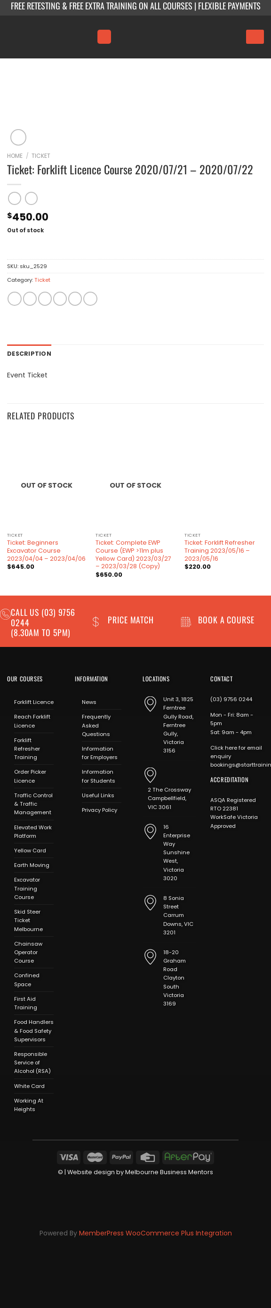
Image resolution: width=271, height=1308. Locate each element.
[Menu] (104, 36)
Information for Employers (100, 752)
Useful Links (98, 794)
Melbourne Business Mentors (169, 1172)
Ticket (41, 156)
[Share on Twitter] (45, 299)
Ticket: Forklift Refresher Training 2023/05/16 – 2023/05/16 (219, 549)
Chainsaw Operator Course (28, 951)
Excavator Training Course (27, 887)
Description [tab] (27, 353)
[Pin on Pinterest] (75, 299)
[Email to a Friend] (60, 299)
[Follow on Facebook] (81, 831)
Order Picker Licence (30, 776)
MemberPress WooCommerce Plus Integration (155, 1232)
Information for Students (98, 776)
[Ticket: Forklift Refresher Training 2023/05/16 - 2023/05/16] (224, 479)
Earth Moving (31, 864)
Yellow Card (30, 849)
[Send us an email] (108, 831)
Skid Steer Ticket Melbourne (28, 919)
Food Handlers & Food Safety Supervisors (34, 1029)
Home (15, 156)
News (89, 701)
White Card (29, 1085)
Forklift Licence (34, 701)
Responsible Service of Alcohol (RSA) (32, 1061)
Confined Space (27, 979)
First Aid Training (25, 1002)
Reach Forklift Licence (32, 720)
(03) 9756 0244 (231, 698)
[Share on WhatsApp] (14, 299)
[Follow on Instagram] (94, 831)
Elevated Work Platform (33, 831)
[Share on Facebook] (30, 299)
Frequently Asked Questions (96, 724)
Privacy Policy (99, 809)
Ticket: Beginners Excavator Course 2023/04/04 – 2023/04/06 (46, 549)
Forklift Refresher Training (27, 748)
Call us (26, 611)
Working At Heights (28, 1104)
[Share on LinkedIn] (90, 299)
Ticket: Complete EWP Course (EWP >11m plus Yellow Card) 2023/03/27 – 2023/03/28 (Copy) (133, 553)
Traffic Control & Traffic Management (33, 803)
